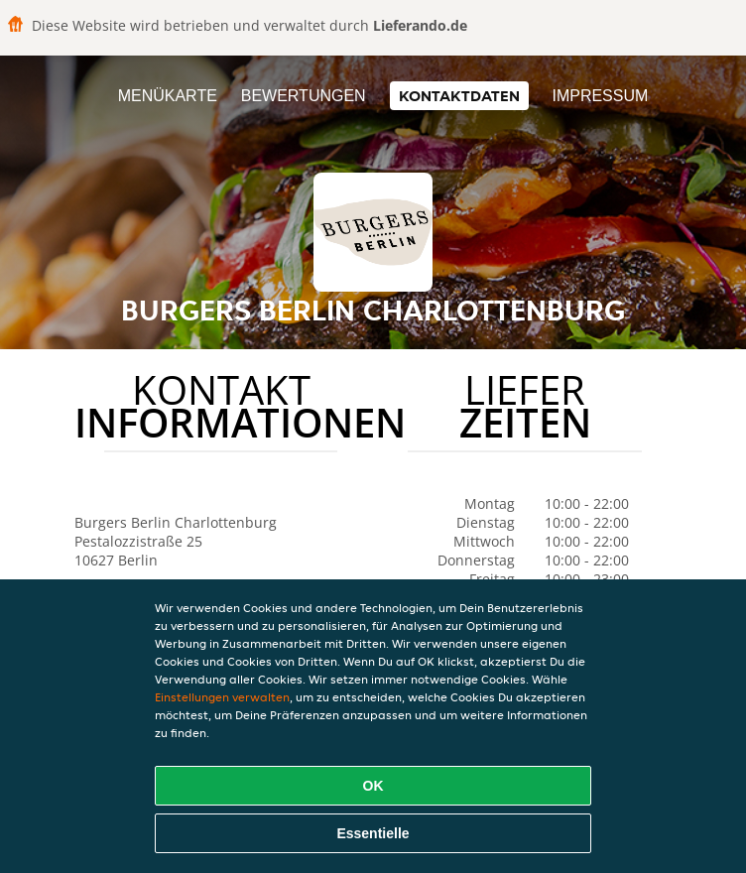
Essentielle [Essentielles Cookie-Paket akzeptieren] (372, 833)
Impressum (600, 95)
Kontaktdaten (459, 95)
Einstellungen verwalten (222, 696)
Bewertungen (303, 95)
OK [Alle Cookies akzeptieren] (373, 786)
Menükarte (167, 95)
